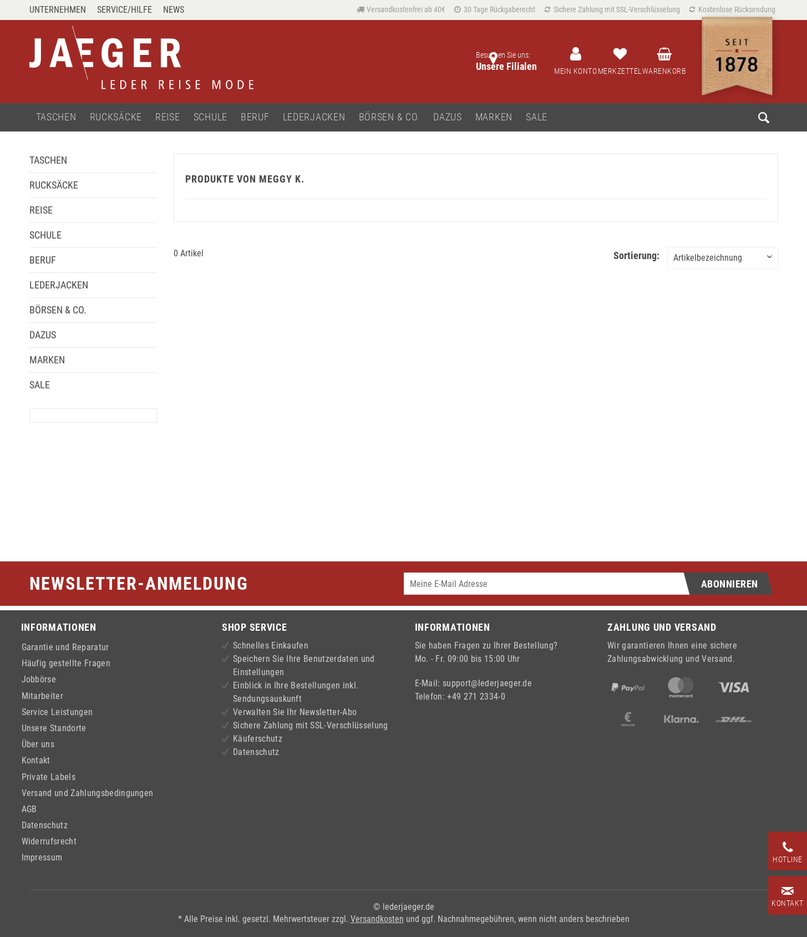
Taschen (48, 160)
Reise (41, 210)
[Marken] (494, 117)
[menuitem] (60, 10)
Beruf (42, 260)
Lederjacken (58, 285)
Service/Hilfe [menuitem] (124, 9)
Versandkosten (377, 919)
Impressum (42, 857)
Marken (47, 360)
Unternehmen (57, 9)
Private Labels (48, 777)
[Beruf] (255, 117)
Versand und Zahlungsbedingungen (88, 793)
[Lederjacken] (314, 117)
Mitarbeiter (43, 696)
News (173, 9)
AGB (29, 809)
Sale (39, 385)
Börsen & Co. (58, 310)
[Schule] (210, 117)
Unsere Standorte (54, 728)
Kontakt (36, 760)
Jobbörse (39, 679)
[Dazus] (448, 117)
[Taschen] (56, 117)
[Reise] (168, 117)
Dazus (42, 335)
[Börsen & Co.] (389, 117)
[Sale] (536, 117)
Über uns (38, 744)
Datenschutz (45, 825)
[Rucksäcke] (116, 117)
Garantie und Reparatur (65, 647)
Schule (45, 235)
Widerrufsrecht (49, 841)
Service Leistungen (57, 712)
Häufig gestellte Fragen (66, 663)
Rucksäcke (53, 185)
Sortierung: (636, 255)
